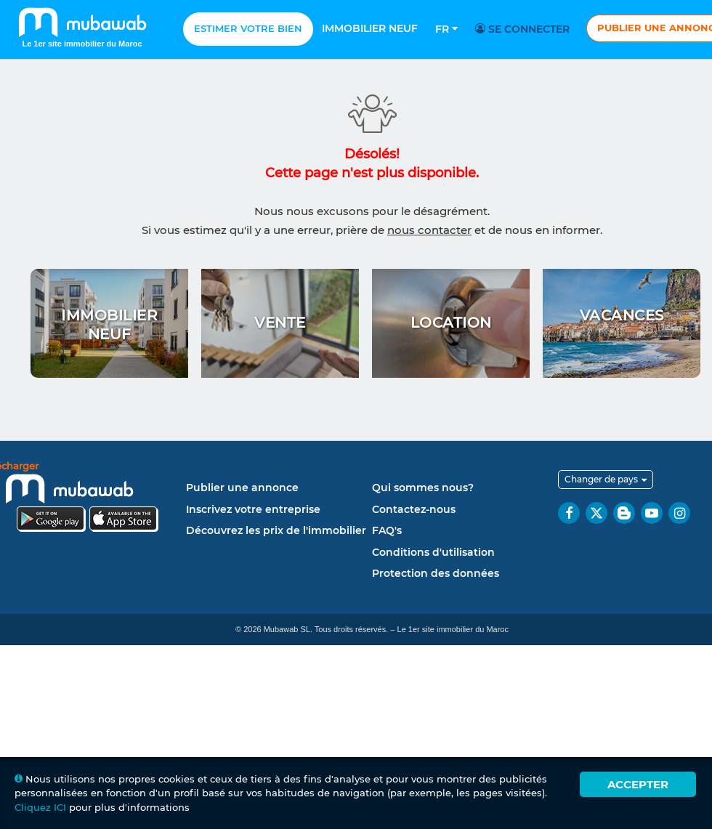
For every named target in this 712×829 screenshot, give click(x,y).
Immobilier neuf (370, 28)
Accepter (637, 784)
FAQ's (387, 530)
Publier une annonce (242, 487)
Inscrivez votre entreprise (253, 509)
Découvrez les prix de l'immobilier (276, 530)
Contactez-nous (414, 509)
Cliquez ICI (40, 807)
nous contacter (429, 230)
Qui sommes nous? (423, 487)
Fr (446, 29)
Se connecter (524, 29)
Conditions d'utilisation (433, 552)
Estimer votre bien (248, 28)
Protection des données (435, 573)
